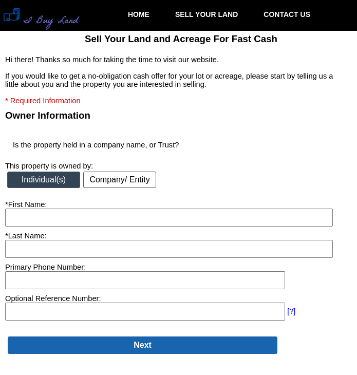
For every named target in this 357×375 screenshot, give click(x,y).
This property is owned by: (49, 166)
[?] (291, 311)
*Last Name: (26, 236)
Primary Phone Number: (45, 267)
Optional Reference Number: (53, 298)
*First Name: (26, 204)
